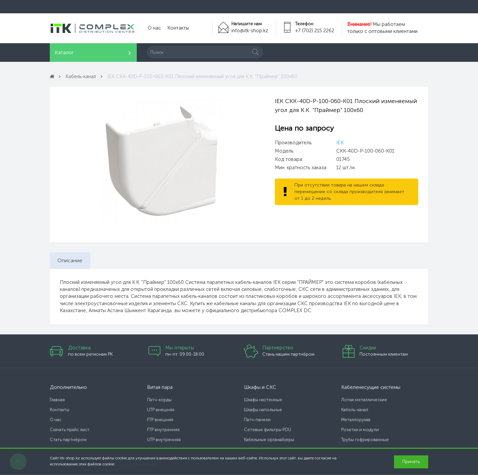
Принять (411, 461)
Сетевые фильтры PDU (267, 430)
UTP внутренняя (164, 440)
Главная (57, 400)
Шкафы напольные (263, 410)
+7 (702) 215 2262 (314, 31)
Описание (70, 260)
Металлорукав (355, 420)
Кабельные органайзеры (269, 440)
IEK (340, 143)
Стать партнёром (68, 440)
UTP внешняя (160, 410)
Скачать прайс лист (70, 430)
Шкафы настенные (263, 400)
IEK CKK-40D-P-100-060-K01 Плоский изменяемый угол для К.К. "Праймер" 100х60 (204, 76)
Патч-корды (159, 400)
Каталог (64, 52)
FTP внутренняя (163, 430)
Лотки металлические (364, 400)
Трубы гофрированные (365, 440)
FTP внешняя (160, 420)
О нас (154, 28)
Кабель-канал (81, 76)
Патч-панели (257, 420)
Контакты (177, 28)
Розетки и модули (360, 430)
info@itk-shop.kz (249, 31)
